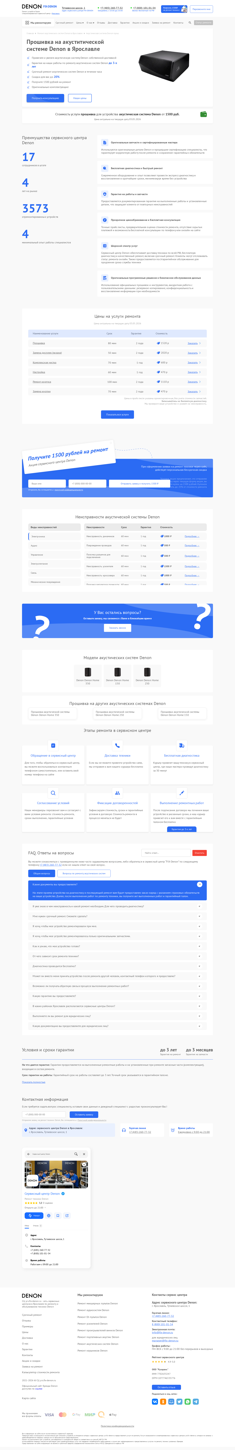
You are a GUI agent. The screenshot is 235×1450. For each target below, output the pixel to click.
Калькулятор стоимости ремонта (41, 1375)
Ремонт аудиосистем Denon (93, 1312)
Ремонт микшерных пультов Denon (98, 1306)
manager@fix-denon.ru (165, 1343)
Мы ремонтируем (38, 23)
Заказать (194, 343)
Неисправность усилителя (99, 566)
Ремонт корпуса (42, 381)
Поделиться (155, 1404)
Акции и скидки (141, 22)
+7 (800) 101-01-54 (144, 7)
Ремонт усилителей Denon (93, 1326)
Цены (80, 22)
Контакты (178, 22)
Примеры (27, 1329)
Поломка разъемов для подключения (98, 556)
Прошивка (39, 343)
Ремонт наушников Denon (93, 1353)
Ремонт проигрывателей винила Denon (100, 1333)
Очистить (199, 856)
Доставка (112, 22)
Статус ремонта (203, 22)
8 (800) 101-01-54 (162, 1327)
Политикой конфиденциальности (92, 1123)
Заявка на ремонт (161, 22)
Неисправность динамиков (100, 536)
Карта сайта (29, 1401)
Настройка (39, 372)
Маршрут (34, 1218)
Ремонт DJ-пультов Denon (92, 1319)
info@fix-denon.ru (162, 1335)
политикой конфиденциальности (69, 490)
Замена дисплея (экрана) (47, 353)
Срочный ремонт (64, 22)
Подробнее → (192, 536)
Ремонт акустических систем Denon (98, 1346)
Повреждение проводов (98, 545)
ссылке (38, 1391)
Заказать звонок (117, 627)
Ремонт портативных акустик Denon (98, 1339)
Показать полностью (33, 1084)
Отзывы (101, 22)
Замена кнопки (42, 391)
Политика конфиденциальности (117, 1429)
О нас (90, 22)
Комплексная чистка (44, 362)
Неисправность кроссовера (100, 575)
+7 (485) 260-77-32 (111, 7)
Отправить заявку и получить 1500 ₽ (125, 483)
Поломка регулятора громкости (102, 584)
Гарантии (125, 22)
